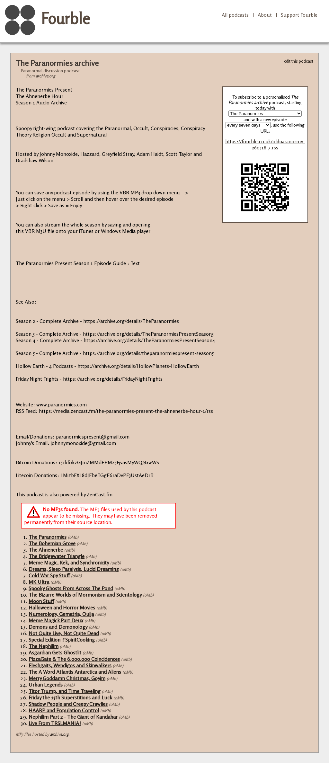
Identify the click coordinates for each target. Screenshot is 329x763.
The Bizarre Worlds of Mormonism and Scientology (85, 594)
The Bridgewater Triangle (56, 556)
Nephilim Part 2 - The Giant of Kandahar (73, 717)
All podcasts (235, 15)
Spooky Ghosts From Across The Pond (71, 588)
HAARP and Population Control (64, 710)
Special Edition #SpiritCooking (62, 639)
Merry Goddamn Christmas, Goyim (67, 678)
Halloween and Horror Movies (62, 607)
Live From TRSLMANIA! (55, 723)
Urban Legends (46, 684)
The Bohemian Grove (52, 543)
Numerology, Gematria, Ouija (61, 614)
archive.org (45, 75)
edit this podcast (298, 61)
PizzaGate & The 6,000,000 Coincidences (74, 659)
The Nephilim (43, 646)
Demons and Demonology (58, 627)
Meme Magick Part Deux (56, 620)
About (265, 15)
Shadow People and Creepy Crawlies (68, 704)
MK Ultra (39, 582)
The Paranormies (48, 537)
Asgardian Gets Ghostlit (55, 652)
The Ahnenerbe (46, 549)
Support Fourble (299, 15)
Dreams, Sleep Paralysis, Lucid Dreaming (74, 569)
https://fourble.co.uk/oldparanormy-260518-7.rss (265, 144)
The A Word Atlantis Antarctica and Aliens (75, 672)
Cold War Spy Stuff (49, 575)
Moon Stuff (41, 601)
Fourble (65, 18)
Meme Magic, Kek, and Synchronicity (69, 562)
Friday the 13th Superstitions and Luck (70, 697)
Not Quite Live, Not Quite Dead (64, 633)
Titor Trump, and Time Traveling (65, 691)
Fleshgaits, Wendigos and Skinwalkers (70, 665)
